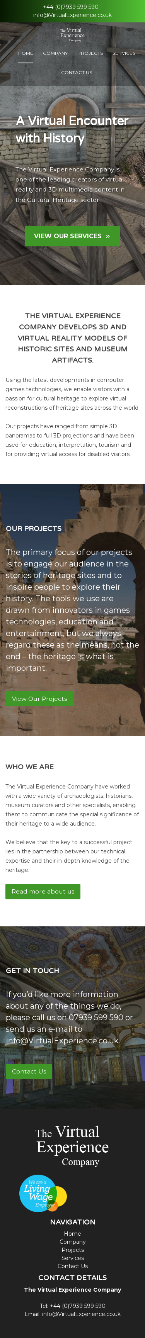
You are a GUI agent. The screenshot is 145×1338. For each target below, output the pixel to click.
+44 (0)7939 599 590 (71, 6)
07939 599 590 (96, 1017)
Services (124, 53)
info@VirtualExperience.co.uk (72, 15)
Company (55, 53)
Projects (90, 53)
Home (25, 53)
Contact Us (76, 72)
